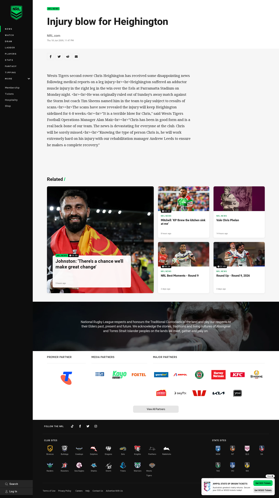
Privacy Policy (64, 490)
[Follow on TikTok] (72, 426)
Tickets (9, 93)
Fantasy (11, 66)
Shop (8, 105)
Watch (9, 35)
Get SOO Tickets (263, 483)
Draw (8, 41)
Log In (11, 491)
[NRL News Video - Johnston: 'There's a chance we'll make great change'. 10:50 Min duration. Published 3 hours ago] (100, 239)
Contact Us (98, 490)
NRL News (53, 9)
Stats (9, 60)
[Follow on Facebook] (80, 426)
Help (87, 490)
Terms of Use (49, 490)
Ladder (10, 47)
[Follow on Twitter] (87, 426)
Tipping (10, 72)
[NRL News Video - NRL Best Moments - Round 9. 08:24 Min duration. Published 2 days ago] (183, 267)
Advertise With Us (114, 490)
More (17, 78)
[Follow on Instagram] (95, 426)
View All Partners (156, 409)
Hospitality (11, 99)
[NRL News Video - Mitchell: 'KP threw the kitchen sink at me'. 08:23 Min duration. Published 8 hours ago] (183, 212)
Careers (79, 490)
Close (270, 476)
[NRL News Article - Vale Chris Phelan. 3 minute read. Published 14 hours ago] (239, 212)
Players (11, 53)
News (8, 29)
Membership (12, 87)
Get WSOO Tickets (263, 490)
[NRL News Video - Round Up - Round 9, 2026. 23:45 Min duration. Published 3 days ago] (239, 267)
